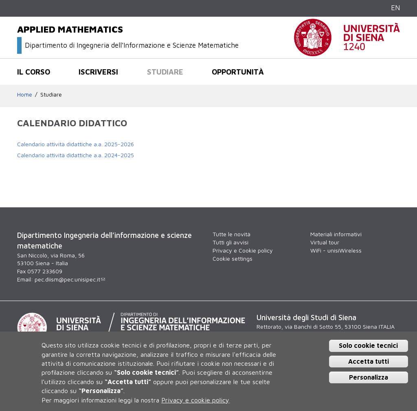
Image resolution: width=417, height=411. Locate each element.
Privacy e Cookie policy (243, 250)
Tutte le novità (231, 234)
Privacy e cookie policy (195, 400)
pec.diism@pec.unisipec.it (70, 279)
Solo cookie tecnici (368, 345)
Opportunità (238, 71)
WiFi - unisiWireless (336, 250)
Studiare (165, 71)
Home (24, 94)
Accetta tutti (368, 361)
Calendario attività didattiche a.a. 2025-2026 (75, 144)
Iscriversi (98, 71)
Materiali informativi (336, 234)
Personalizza (368, 377)
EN (395, 8)
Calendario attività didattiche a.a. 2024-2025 (75, 155)
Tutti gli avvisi (230, 242)
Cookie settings (232, 258)
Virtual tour (324, 242)
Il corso (33, 71)
